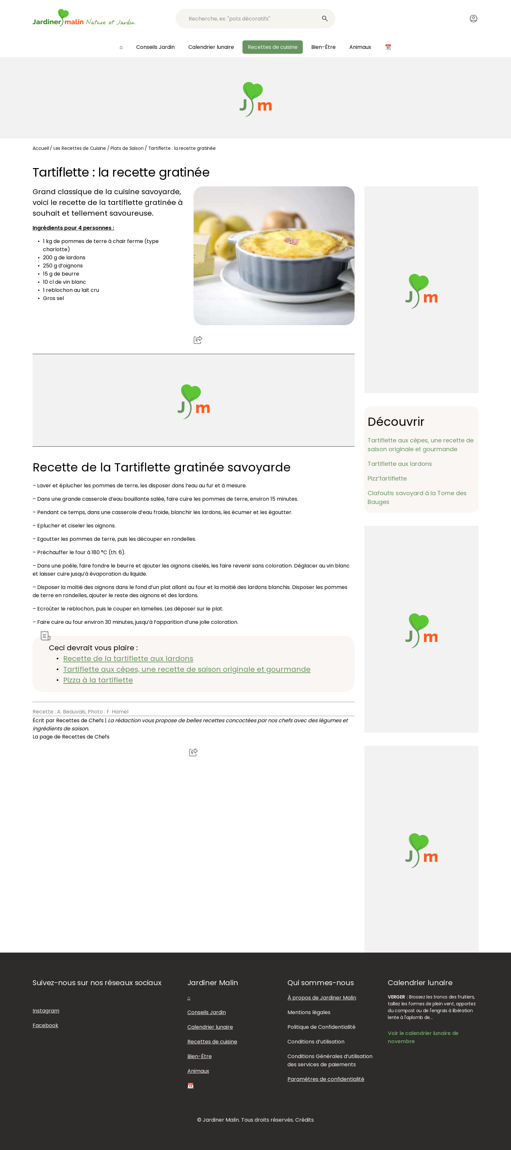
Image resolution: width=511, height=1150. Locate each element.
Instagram (46, 1010)
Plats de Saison (126, 148)
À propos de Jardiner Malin (321, 997)
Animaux (360, 47)
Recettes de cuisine (273, 47)
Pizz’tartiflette (387, 478)
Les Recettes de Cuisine (79, 148)
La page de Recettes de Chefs (71, 736)
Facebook (45, 1025)
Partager (198, 339)
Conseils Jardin (155, 47)
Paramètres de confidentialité (325, 1079)
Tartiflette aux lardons (400, 464)
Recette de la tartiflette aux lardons (128, 659)
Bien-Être (323, 47)
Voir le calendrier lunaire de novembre (423, 1037)
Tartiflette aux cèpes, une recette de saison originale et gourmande (187, 669)
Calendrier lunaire (211, 47)
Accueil (41, 148)
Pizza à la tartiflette (98, 680)
